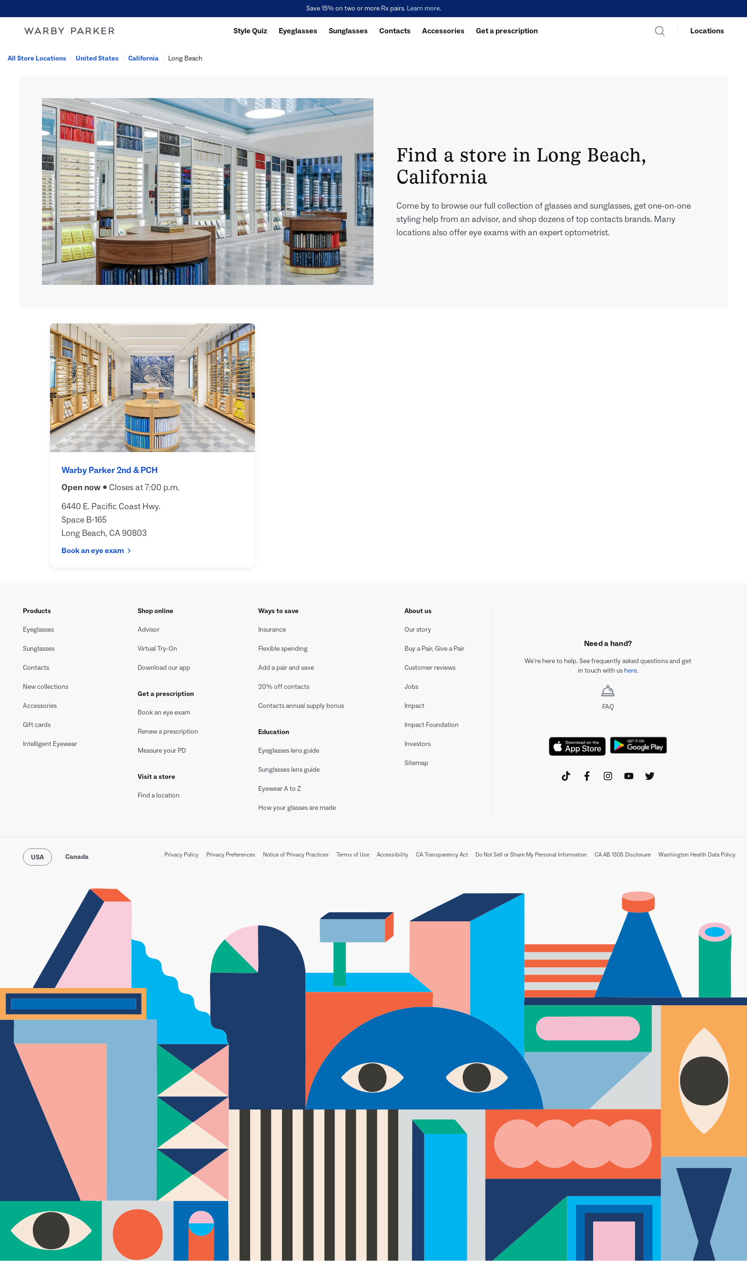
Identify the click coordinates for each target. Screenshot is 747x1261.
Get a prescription (507, 30)
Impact (414, 706)
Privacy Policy (181, 854)
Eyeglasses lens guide (288, 751)
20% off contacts (283, 687)
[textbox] (608, 666)
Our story (417, 629)
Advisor (149, 629)
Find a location (159, 795)
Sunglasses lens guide (289, 770)
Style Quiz (250, 30)
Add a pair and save (286, 668)
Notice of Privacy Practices (296, 854)
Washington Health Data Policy (697, 854)
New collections (45, 687)
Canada (77, 857)
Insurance (272, 629)
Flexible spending (283, 649)
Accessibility (392, 854)
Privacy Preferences (230, 854)
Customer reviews (429, 668)
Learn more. (424, 8)
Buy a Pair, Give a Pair (434, 649)
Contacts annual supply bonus (301, 706)
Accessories (443, 30)
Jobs (411, 687)
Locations (707, 30)
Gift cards (36, 725)
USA (37, 857)
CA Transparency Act (442, 854)
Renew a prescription (168, 731)
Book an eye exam (96, 550)
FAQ (608, 698)
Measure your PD (162, 751)
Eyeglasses (298, 30)
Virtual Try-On (157, 649)
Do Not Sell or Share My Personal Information (531, 854)
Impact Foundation (431, 725)
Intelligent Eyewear (50, 744)
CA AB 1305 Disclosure (623, 854)
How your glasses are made (297, 808)
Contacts (395, 30)
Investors (417, 744)
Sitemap (416, 763)
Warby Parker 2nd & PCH (109, 470)
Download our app (164, 668)
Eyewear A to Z (279, 789)
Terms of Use (352, 854)
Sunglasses (348, 30)
